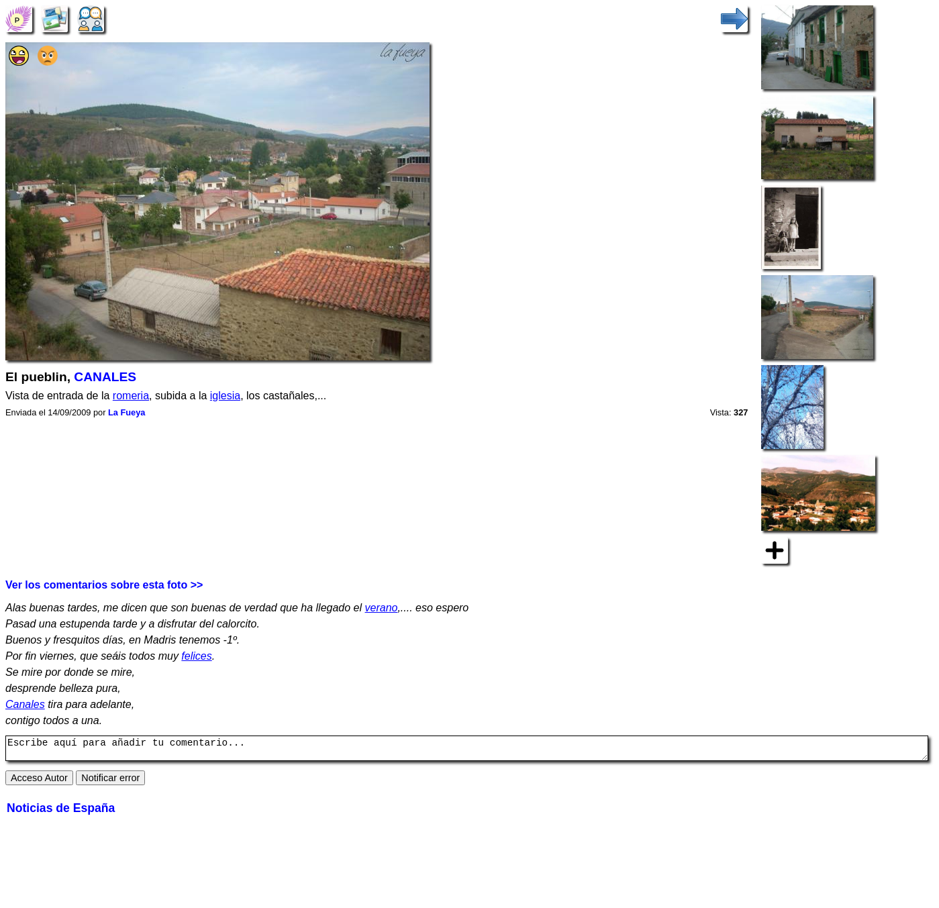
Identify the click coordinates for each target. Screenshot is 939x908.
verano (381, 607)
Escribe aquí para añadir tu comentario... (466, 750)
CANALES (105, 377)
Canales (25, 704)
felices (196, 656)
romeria (131, 395)
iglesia (225, 395)
